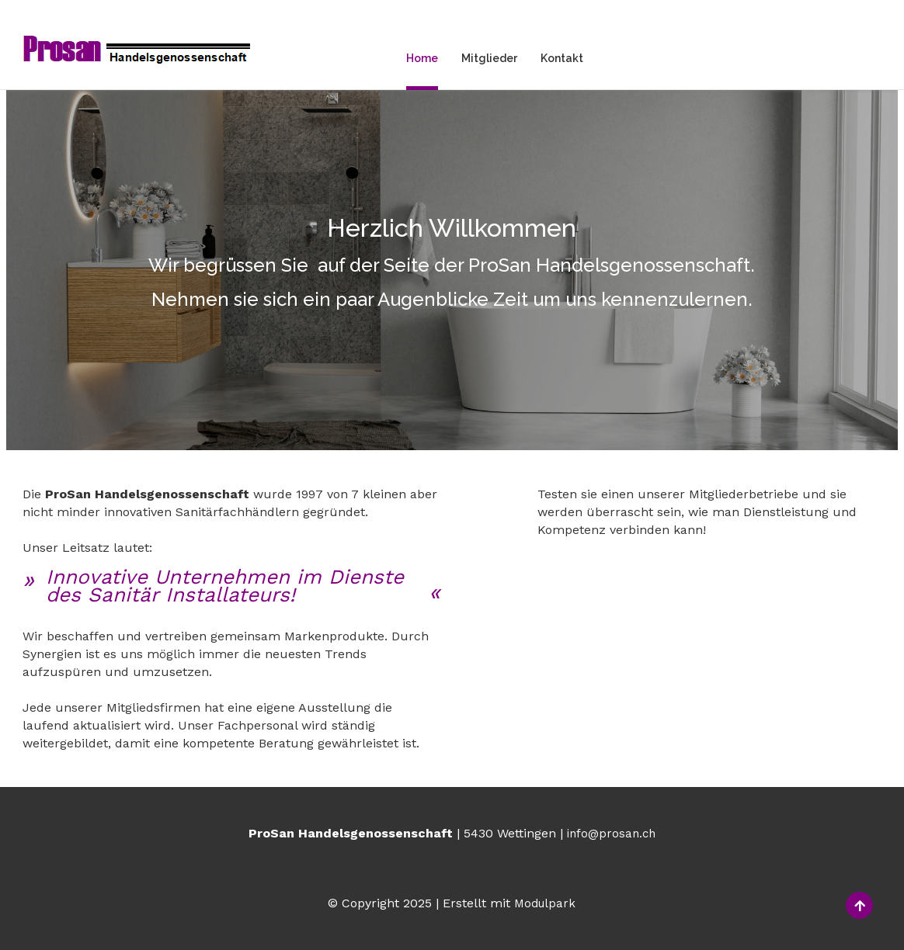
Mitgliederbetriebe (611, 573)
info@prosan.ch (611, 834)
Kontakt (562, 58)
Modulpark (544, 903)
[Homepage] (137, 51)
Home (422, 58)
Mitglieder (489, 58)
